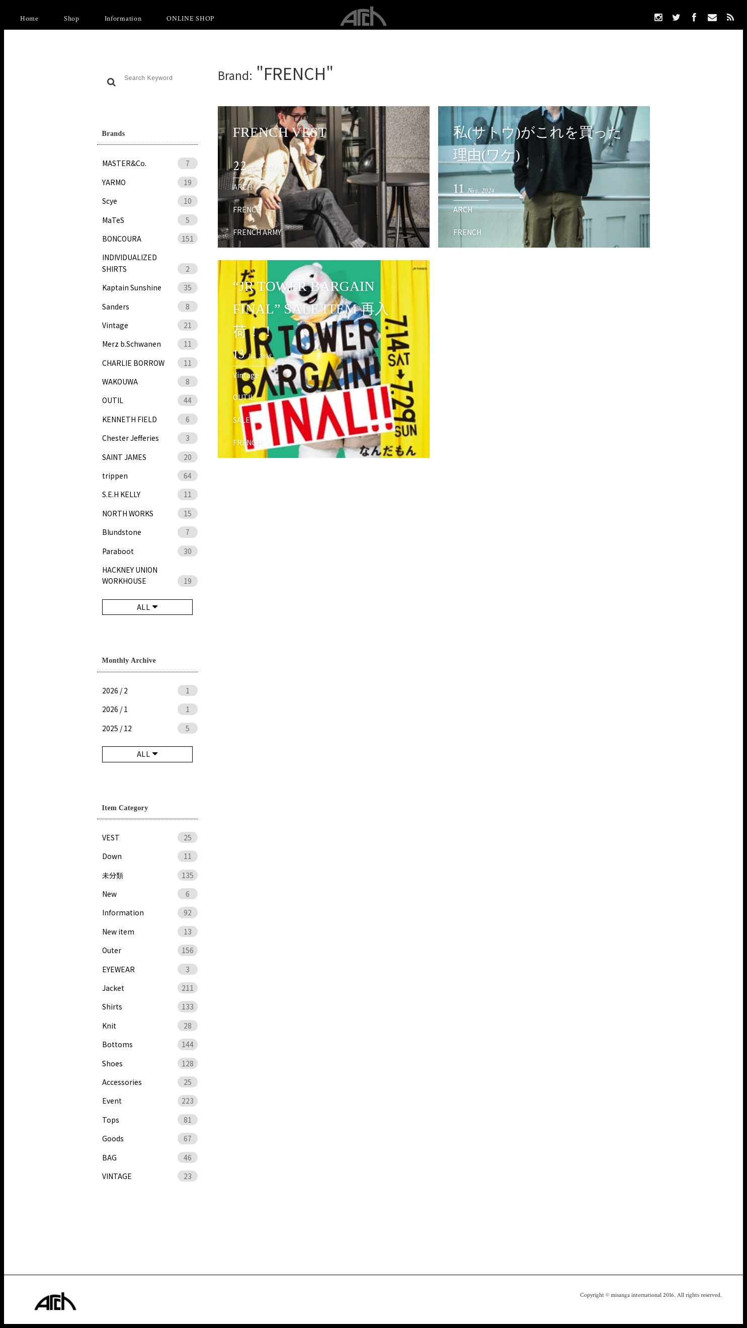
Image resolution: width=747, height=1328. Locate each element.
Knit (150, 1025)
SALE (241, 420)
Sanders (150, 306)
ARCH (242, 187)
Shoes (150, 1063)
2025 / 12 (150, 728)
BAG (150, 1157)
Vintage (150, 325)
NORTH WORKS (150, 513)
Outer (150, 950)
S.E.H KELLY (150, 494)
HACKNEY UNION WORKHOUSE (150, 576)
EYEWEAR (150, 969)
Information (123, 18)
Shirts (150, 1006)
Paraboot (150, 551)
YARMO (150, 182)
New (150, 893)
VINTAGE (150, 1176)
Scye (150, 200)
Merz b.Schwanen (150, 343)
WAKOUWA (150, 381)
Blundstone (150, 531)
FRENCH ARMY (257, 232)
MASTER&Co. (150, 163)
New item (150, 931)
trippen (150, 475)
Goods (150, 1138)
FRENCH (247, 209)
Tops (150, 1119)
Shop (71, 18)
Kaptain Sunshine (150, 287)
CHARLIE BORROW (150, 362)
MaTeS (150, 219)
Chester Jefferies (150, 437)
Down (150, 856)
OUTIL (150, 400)
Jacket (150, 987)
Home (29, 18)
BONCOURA (150, 238)
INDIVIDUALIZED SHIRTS (150, 263)
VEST (150, 837)
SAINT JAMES (150, 456)
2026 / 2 (150, 690)
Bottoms (150, 1044)
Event (150, 1100)
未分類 (150, 875)
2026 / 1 (150, 709)
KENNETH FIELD (150, 419)
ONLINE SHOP (190, 18)
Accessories (150, 1081)
